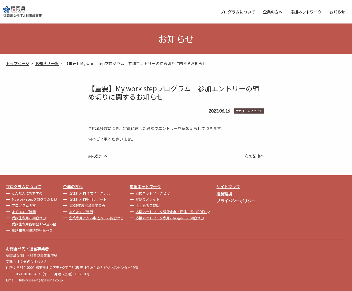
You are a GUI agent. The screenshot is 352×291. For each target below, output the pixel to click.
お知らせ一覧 (47, 63)
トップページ (17, 63)
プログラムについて (237, 12)
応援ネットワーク (306, 12)
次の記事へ (254, 156)
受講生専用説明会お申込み (34, 223)
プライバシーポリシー (236, 201)
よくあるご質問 (24, 211)
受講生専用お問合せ (29, 217)
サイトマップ (228, 186)
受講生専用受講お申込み (32, 230)
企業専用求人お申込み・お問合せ (96, 217)
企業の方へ (273, 12)
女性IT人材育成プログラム (89, 193)
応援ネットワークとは (153, 193)
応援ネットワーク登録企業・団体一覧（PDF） (173, 211)
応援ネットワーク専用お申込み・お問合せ (170, 217)
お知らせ (337, 12)
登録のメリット (147, 199)
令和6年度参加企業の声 (87, 205)
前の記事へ (98, 156)
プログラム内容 (24, 205)
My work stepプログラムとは (34, 199)
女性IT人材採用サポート (88, 199)
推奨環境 (224, 194)
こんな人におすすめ (27, 193)
